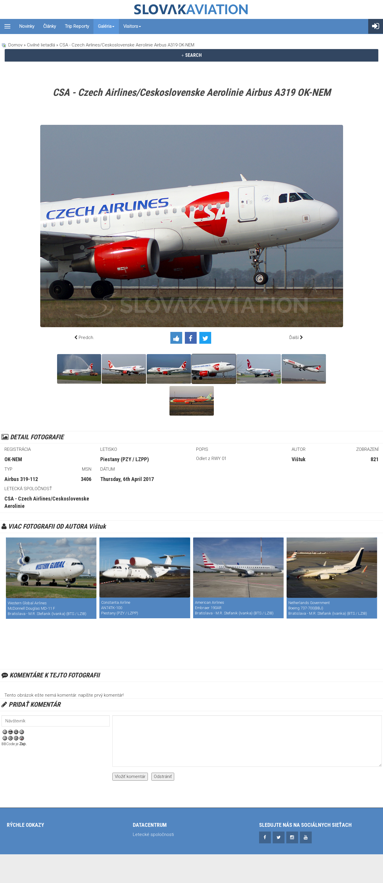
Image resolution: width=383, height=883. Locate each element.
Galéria (106, 26)
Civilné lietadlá (41, 45)
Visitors (132, 26)
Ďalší (294, 337)
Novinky (26, 26)
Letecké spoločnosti (153, 834)
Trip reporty (77, 26)
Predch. (86, 337)
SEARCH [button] (191, 55)
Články (49, 26)
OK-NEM (13, 459)
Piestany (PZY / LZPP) (124, 459)
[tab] (191, 55)
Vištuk (299, 459)
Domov (15, 45)
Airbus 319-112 (21, 479)
